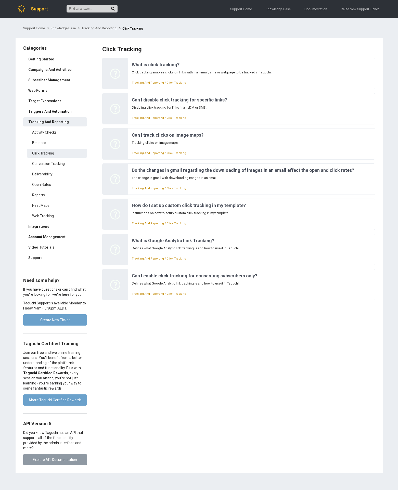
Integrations (38, 226)
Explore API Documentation (55, 460)
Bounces (39, 143)
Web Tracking (43, 216)
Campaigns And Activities (50, 70)
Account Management (47, 237)
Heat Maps (40, 205)
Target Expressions (44, 101)
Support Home (241, 9)
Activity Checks (44, 132)
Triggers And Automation (50, 111)
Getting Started (41, 59)
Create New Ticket (55, 320)
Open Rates (41, 185)
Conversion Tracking (48, 164)
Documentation (315, 9)
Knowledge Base (278, 9)
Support (35, 258)
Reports (38, 195)
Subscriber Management (49, 80)
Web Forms (37, 90)
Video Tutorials (41, 247)
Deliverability (42, 174)
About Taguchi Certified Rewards (55, 400)
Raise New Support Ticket (360, 9)
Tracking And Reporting (99, 28)
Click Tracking (43, 153)
